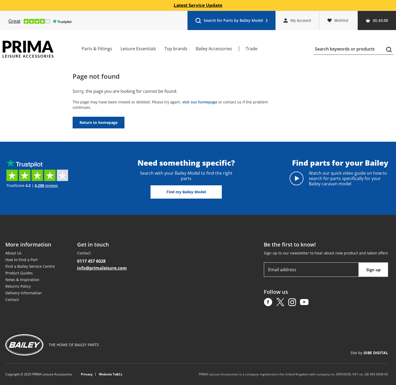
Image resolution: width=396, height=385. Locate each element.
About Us (13, 253)
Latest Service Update (198, 5)
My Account (297, 20)
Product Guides (19, 272)
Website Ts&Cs (110, 374)
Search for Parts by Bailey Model (231, 22)
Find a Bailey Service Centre (30, 266)
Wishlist (337, 20)
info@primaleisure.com (102, 268)
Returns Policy (18, 286)
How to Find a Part (21, 259)
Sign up (373, 269)
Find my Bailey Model (186, 191)
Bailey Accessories (214, 49)
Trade (251, 49)
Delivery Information (23, 292)
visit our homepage (199, 101)
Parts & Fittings (97, 49)
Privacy (87, 374)
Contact (12, 299)
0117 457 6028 (91, 261)
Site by (369, 352)
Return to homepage (99, 122)
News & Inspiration (22, 279)
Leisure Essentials (138, 49)
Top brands (175, 49)
